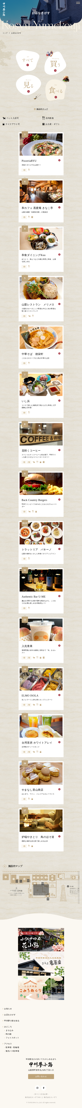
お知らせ (8, 1009)
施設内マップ (42, 109)
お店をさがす (10, 1015)
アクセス (8, 1044)
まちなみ (9, 1030)
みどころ (8, 1027)
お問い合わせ (41, 1076)
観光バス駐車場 (12, 1051)
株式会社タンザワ (50, 1097)
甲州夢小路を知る (11, 1021)
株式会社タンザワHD (33, 1097)
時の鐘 (9, 1034)
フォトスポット (12, 1038)
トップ (5, 33)
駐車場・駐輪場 (12, 1047)
